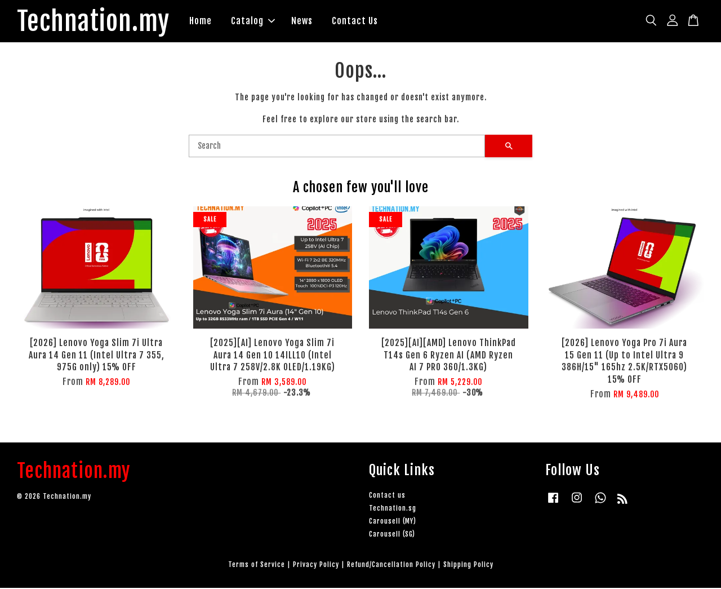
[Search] (337, 147)
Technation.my (96, 22)
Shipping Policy (468, 566)
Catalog (259, 21)
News (307, 21)
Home (206, 21)
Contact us (387, 496)
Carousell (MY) (392, 522)
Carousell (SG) (392, 536)
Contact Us (360, 21)
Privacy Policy (316, 566)
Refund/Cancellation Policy (391, 566)
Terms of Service (256, 566)
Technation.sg (392, 509)
